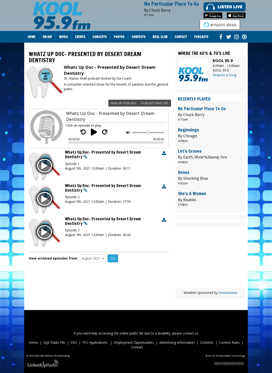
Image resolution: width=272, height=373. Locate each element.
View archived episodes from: (53, 258)
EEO (74, 342)
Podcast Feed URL (155, 103)
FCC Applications (95, 342)
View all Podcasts (123, 103)
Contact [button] (181, 37)
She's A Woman (192, 193)
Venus (183, 172)
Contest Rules (229, 342)
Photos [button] (119, 37)
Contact (137, 347)
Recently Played (194, 99)
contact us (190, 333)
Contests (206, 342)
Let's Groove (190, 151)
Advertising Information (177, 342)
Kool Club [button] (160, 37)
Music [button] (63, 37)
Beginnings (188, 130)
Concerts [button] (99, 37)
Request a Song (224, 75)
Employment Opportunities (134, 342)
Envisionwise (228, 292)
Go (113, 258)
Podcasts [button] (201, 37)
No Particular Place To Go (171, 3)
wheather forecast (210, 281)
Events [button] (80, 37)
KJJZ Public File (54, 342)
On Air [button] (47, 37)
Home (31, 37)
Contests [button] (138, 37)
